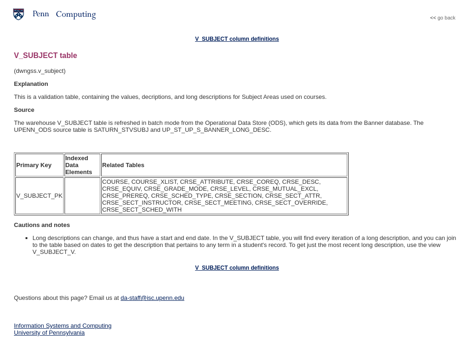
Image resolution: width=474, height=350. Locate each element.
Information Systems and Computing (62, 325)
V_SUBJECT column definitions (237, 39)
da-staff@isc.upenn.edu (152, 297)
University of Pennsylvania (49, 332)
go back (446, 17)
